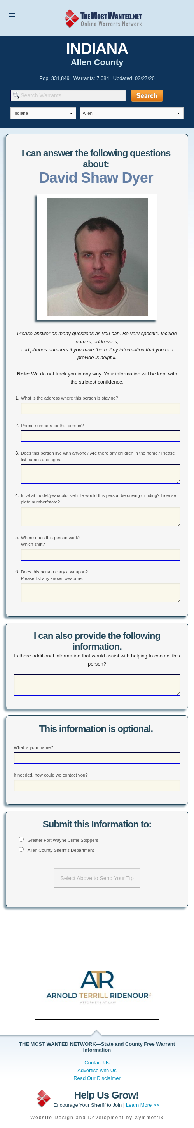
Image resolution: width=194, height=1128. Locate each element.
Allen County (97, 62)
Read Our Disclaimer (97, 1078)
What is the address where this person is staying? (69, 398)
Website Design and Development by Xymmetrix (97, 1117)
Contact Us (96, 1063)
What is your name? (33, 747)
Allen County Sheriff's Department (61, 850)
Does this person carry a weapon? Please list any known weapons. (54, 575)
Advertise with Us (96, 1070)
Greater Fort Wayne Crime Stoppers (63, 840)
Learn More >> (142, 1105)
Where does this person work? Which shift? (50, 541)
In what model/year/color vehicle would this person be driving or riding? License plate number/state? (98, 498)
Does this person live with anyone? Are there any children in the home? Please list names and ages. (98, 456)
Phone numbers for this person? (52, 425)
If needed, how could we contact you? (51, 775)
